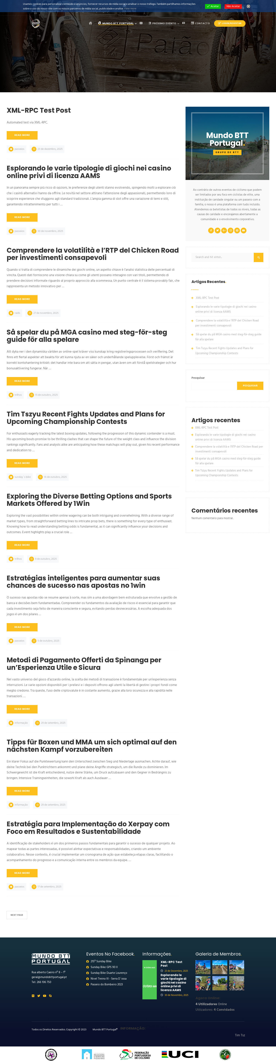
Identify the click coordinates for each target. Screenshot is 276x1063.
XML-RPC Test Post (207, 298)
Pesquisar (198, 378)
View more (130, 9)
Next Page (17, 915)
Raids (17, 313)
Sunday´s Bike (23, 477)
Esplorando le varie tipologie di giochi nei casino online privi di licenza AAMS (225, 309)
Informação (21, 723)
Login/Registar (230, 23)
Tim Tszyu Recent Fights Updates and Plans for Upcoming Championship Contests (224, 351)
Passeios (19, 149)
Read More (22, 135)
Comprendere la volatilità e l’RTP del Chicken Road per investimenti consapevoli (227, 323)
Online (211, 1004)
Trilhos (18, 395)
